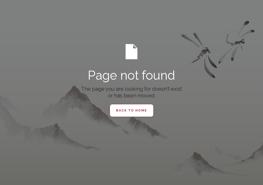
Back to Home (131, 110)
